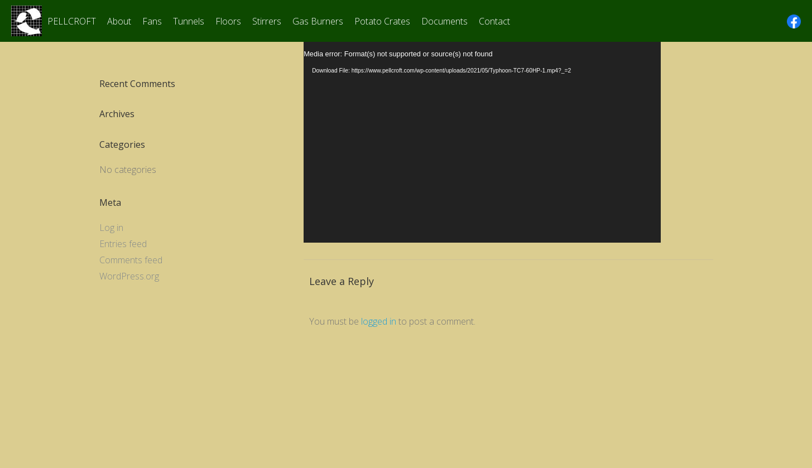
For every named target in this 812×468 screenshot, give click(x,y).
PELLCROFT (71, 21)
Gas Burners (317, 21)
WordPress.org (129, 276)
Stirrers (266, 21)
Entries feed (123, 244)
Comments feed (130, 260)
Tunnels (188, 21)
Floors (228, 21)
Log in (111, 227)
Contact (494, 21)
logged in (378, 321)
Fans (152, 21)
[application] (482, 142)
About (119, 21)
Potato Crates (382, 21)
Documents (444, 21)
